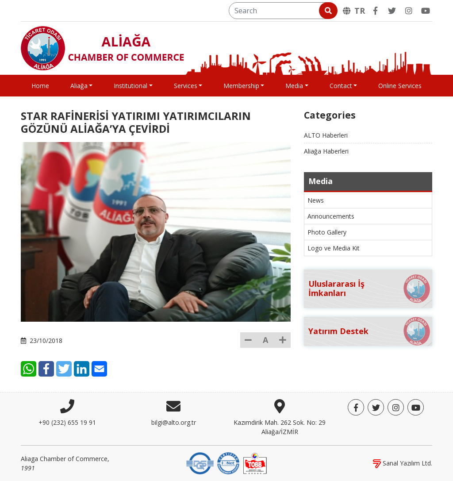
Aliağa (79, 85)
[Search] (282, 10)
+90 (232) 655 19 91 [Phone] (67, 422)
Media (294, 85)
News (315, 200)
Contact (341, 85)
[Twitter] (392, 10)
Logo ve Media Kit (333, 248)
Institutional (130, 85)
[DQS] (200, 462)
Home (40, 85)
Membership (241, 85)
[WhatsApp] (28, 369)
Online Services (400, 85)
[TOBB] (255, 462)
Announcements (330, 216)
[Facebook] (375, 10)
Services (185, 85)
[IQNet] (228, 462)
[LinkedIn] (81, 369)
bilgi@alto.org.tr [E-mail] (173, 422)
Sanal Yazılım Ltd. (402, 463)
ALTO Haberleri (326, 135)
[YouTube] (425, 10)
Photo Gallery (326, 232)
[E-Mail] (99, 369)
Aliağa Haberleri (326, 151)
